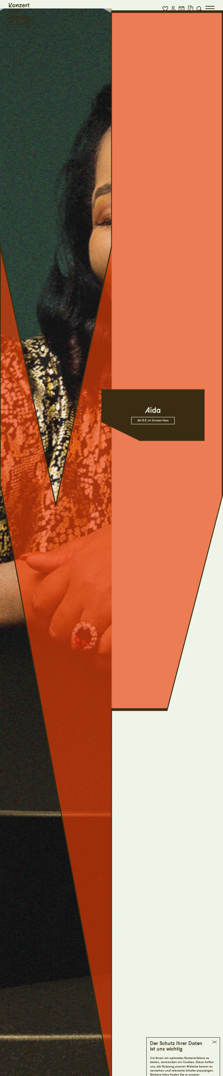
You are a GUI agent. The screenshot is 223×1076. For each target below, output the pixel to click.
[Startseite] (20, 14)
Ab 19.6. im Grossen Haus (152, 416)
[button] (165, 8)
